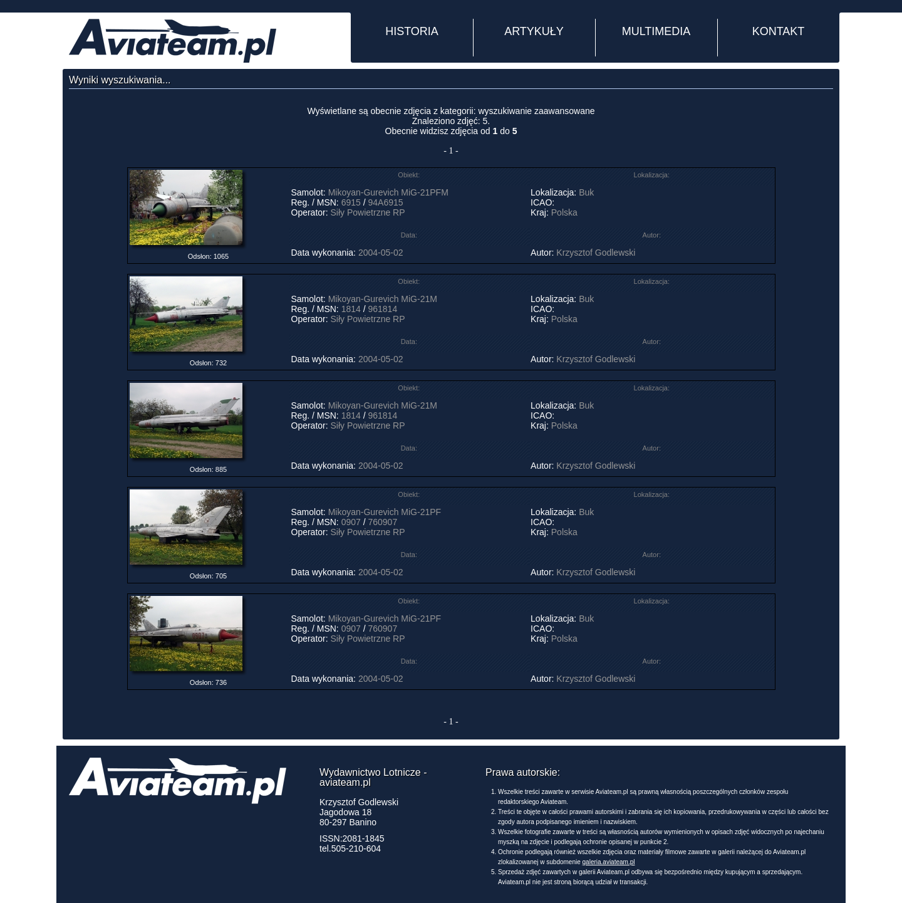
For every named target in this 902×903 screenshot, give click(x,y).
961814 (382, 309)
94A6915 (385, 202)
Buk (586, 192)
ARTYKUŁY (534, 31)
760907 (382, 522)
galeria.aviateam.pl (609, 862)
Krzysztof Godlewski (595, 253)
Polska (564, 212)
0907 (351, 522)
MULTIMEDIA (656, 31)
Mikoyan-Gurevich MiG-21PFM (388, 192)
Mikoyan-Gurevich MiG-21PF (385, 512)
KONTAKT (778, 31)
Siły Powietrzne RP (368, 212)
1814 (351, 309)
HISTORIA (411, 31)
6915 (351, 202)
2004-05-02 (380, 253)
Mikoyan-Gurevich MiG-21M (382, 299)
